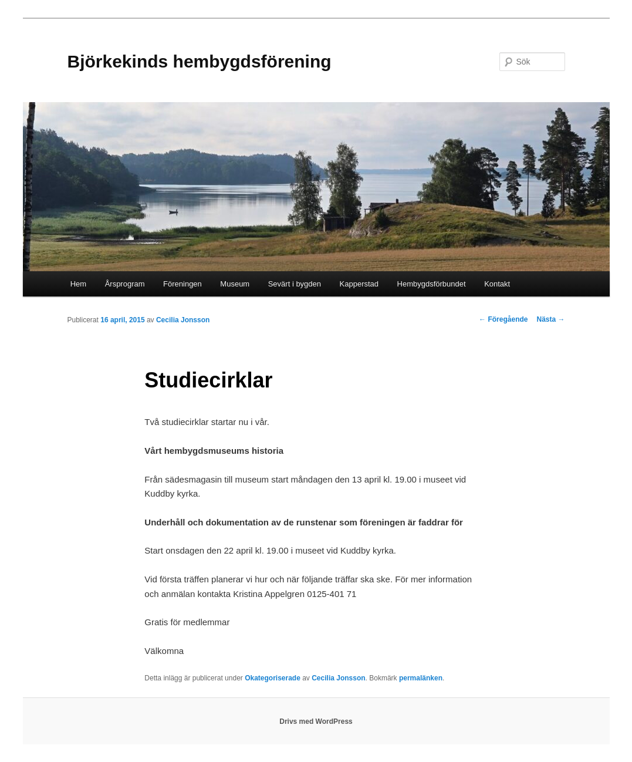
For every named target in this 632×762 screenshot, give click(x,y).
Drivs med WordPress (316, 721)
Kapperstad (359, 283)
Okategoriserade (272, 678)
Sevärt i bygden (294, 283)
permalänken (420, 678)
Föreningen (182, 283)
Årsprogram (125, 283)
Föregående (503, 319)
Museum (234, 283)
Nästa (550, 319)
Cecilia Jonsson (182, 320)
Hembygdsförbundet (431, 283)
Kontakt (497, 283)
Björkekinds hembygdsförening (199, 61)
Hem (78, 283)
